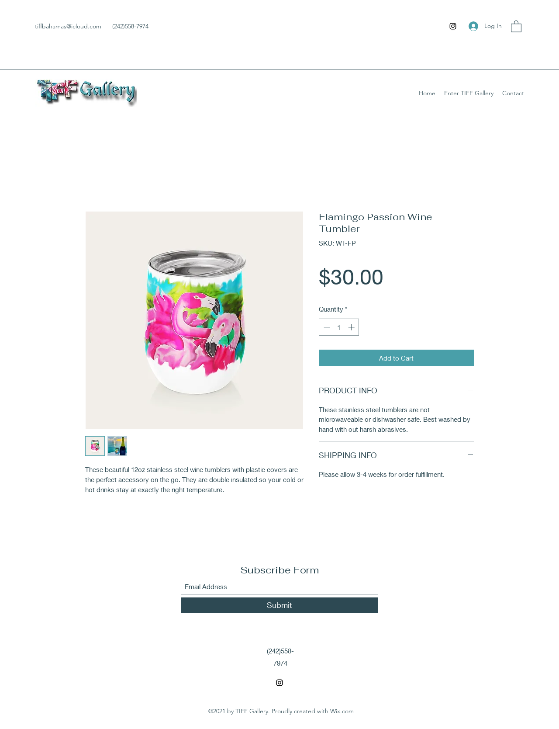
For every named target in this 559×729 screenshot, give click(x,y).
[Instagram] (453, 26)
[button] (516, 26)
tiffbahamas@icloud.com (68, 26)
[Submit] (279, 605)
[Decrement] (326, 327)
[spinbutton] (339, 327)
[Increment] (352, 327)
